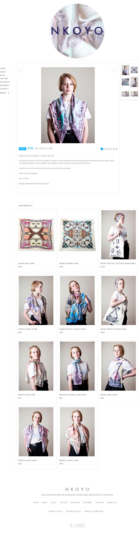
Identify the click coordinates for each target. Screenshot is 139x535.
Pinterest (5, 85)
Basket (3, 93)
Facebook (5, 82)
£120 (20, 267)
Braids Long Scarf (26, 395)
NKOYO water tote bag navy (114, 329)
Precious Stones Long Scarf (72, 395)
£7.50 (103, 267)
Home (2, 68)
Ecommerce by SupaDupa (80, 525)
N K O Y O (77, 490)
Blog (2, 75)
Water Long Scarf (109, 395)
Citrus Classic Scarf (27, 329)
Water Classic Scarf (27, 460)
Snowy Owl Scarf (26, 263)
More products (25, 206)
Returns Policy (73, 511)
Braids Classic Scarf (68, 460)
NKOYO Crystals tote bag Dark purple (118, 263)
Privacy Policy (56, 511)
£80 (19, 398)
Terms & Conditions (93, 511)
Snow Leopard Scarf (68, 263)
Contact (4, 89)
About (3, 72)
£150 (20, 332)
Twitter (4, 79)
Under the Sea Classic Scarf (72, 329)
